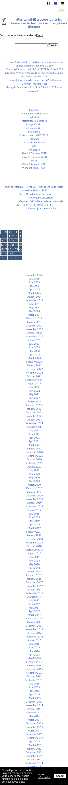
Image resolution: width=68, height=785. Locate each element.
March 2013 (34, 730)
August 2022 (34, 383)
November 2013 (34, 727)
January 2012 (34, 748)
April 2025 (34, 289)
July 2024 (34, 303)
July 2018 (34, 557)
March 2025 (34, 293)
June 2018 (34, 560)
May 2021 (34, 437)
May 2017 (34, 607)
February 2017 (34, 618)
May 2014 (34, 716)
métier (34, 146)
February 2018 (34, 575)
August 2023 (34, 340)
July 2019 (34, 513)
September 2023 (34, 336)
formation (34, 109)
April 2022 (34, 397)
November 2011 (34, 755)
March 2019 (34, 528)
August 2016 (34, 640)
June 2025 (34, 282)
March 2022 (34, 401)
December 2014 (34, 701)
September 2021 (34, 423)
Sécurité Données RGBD (34, 153)
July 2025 (34, 278)
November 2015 (34, 672)
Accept (60, 776)
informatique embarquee (34, 120)
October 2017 (34, 589)
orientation (34, 149)
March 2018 (34, 571)
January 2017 (34, 622)
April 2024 (34, 311)
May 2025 (34, 285)
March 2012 (34, 745)
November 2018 (34, 542)
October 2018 (34, 546)
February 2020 (34, 488)
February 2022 (34, 405)
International (34, 131)
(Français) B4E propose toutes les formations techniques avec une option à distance (39, 23)
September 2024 (34, 300)
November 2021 (34, 416)
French (39, 35)
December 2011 (34, 752)
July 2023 (34, 343)
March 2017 (34, 614)
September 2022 (34, 379)
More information (44, 776)
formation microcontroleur (34, 113)
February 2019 (34, 531)
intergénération (34, 124)
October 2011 (34, 759)
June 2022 (34, 390)
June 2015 (34, 687)
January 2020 (34, 491)
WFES (34, 160)
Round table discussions (38, 194)
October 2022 (34, 376)
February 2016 (34, 661)
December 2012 (34, 734)
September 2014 (34, 712)
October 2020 (34, 459)
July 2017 (34, 600)
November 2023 (34, 329)
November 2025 (34, 275)
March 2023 (34, 358)
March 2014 (34, 719)
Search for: (8, 45)
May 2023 (34, 350)
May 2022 (34, 394)
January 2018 (34, 578)
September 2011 (34, 763)
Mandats (34, 138)
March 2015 (34, 698)
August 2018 (34, 553)
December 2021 (34, 412)
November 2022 (34, 372)
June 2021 (34, 434)
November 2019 (34, 499)
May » (17, 257)
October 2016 (34, 633)
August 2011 (34, 766)
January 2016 (34, 665)
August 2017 (34, 596)
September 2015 (34, 680)
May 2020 (34, 477)
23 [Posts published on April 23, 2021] (13, 249)
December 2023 (34, 325)
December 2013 (34, 723)
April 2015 (34, 694)
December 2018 (34, 538)
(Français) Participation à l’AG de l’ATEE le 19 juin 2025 (34, 69)
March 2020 (34, 484)
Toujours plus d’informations (42, 208)
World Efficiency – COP (34, 164)
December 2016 (34, 625)
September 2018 (34, 549)
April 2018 (34, 567)
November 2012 (34, 737)
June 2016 (34, 647)
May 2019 (34, 520)
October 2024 (34, 296)
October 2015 (34, 676)
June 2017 (34, 604)
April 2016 (34, 654)
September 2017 (34, 593)
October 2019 (34, 502)
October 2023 (34, 332)
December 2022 (34, 369)
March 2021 (34, 444)
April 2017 (34, 611)
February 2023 (34, 361)
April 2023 (34, 354)
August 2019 (34, 510)
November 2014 (34, 705)
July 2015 (34, 683)
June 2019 (34, 517)
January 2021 (34, 448)
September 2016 (34, 636)
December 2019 (34, 495)
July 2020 (34, 470)
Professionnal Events (34, 142)
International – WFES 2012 (34, 135)
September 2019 (34, 506)
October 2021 (34, 419)
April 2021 (34, 441)
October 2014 (34, 708)
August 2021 (34, 426)
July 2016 (34, 643)
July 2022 (34, 387)
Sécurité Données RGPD (34, 156)
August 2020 (34, 466)
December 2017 (34, 582)
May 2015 (34, 690)
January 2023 (34, 365)
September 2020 (34, 463)
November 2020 (34, 455)
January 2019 (34, 535)
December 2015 (34, 669)
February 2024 (34, 318)
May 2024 (34, 307)
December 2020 (34, 452)
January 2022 (34, 408)
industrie (34, 117)
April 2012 (34, 741)
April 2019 (34, 524)
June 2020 (34, 473)
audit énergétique (14, 186)
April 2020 (34, 481)
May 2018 (34, 564)
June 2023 (34, 347)
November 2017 (34, 586)
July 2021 (34, 430)
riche (20, 194)
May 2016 (34, 651)
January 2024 (34, 322)
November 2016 (34, 629)
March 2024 (34, 314)
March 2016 (34, 658)
